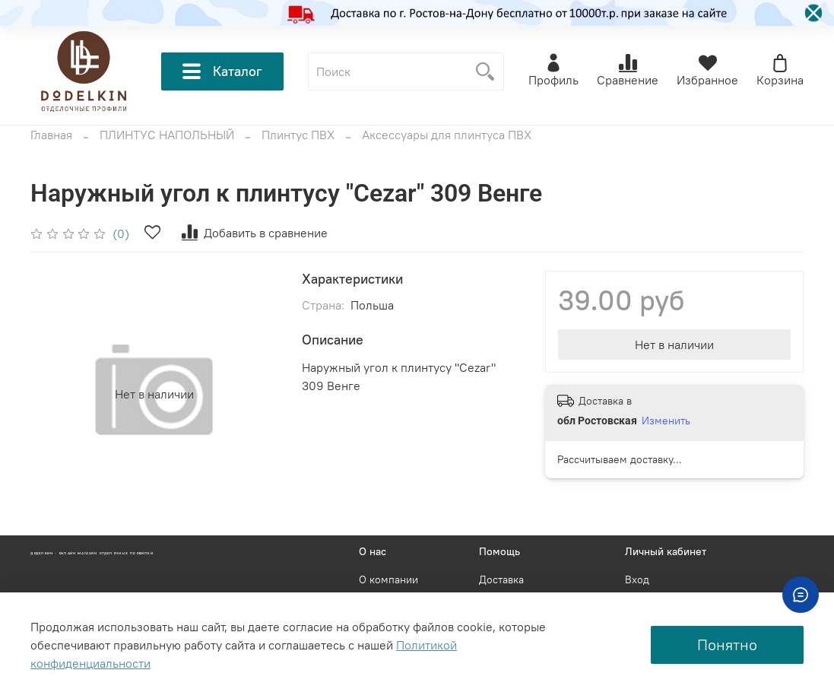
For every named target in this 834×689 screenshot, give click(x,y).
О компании (388, 579)
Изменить (666, 420)
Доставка (501, 579)
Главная (51, 134)
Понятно (727, 644)
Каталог (222, 71)
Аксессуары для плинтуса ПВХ (446, 134)
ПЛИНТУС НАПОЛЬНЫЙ (167, 134)
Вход (637, 579)
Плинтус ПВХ (298, 134)
